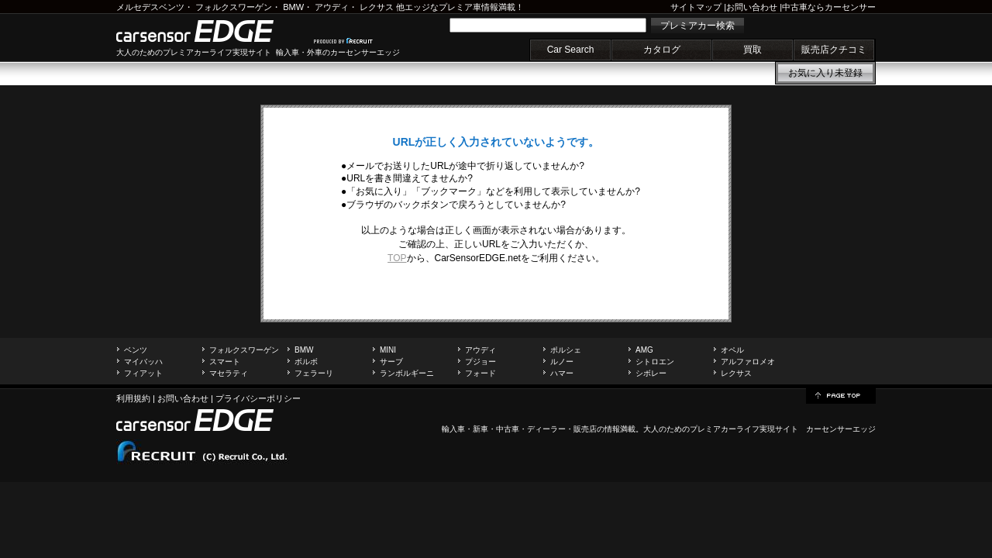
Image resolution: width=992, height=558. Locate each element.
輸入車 (453, 429)
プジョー (480, 361)
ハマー (562, 373)
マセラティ (228, 373)
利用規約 (133, 398)
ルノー (562, 361)
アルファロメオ (748, 361)
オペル (732, 350)
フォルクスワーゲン (233, 7)
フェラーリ (313, 373)
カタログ (661, 49)
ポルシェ (565, 350)
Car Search (570, 49)
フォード (480, 373)
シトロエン (655, 361)
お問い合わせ (751, 7)
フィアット (143, 373)
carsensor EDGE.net (211, 31)
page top (841, 394)
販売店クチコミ (833, 49)
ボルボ (306, 361)
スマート (224, 361)
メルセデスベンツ (150, 7)
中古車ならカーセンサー (829, 7)
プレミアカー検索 (697, 25)
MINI (388, 350)
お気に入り (825, 72)
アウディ (332, 7)
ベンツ (135, 350)
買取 (752, 49)
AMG (644, 350)
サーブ (391, 361)
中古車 (507, 429)
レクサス (377, 7)
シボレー (651, 373)
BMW (293, 7)
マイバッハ (143, 361)
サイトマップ (696, 7)
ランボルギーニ (407, 373)
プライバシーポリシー (258, 398)
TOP (397, 258)
